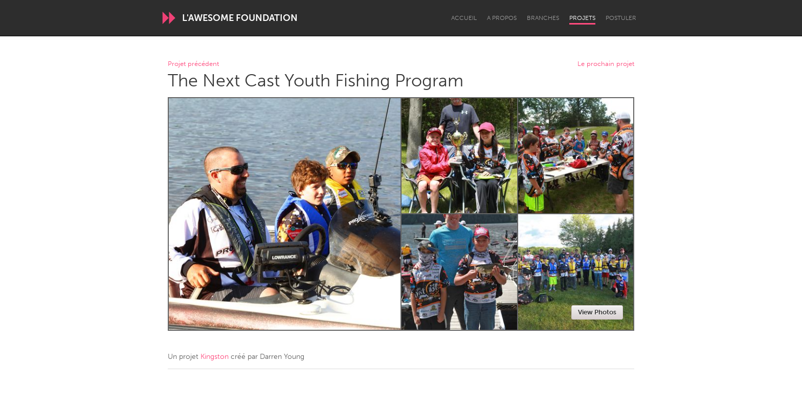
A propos (502, 17)
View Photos (597, 312)
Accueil (464, 17)
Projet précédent (193, 64)
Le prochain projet (605, 64)
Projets (582, 17)
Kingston (215, 356)
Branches (543, 17)
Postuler (621, 17)
